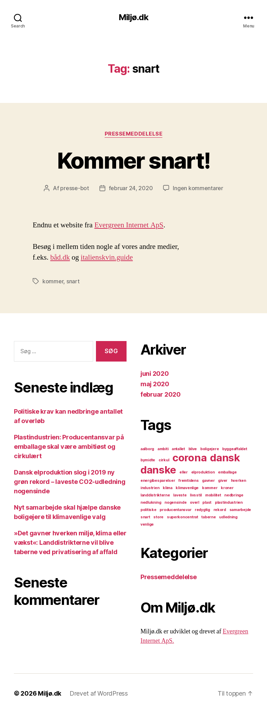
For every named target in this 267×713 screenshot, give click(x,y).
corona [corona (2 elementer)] (189, 458)
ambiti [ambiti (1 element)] (162, 449)
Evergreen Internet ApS (128, 225)
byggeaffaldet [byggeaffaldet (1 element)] (234, 449)
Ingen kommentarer (198, 188)
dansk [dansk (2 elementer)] (225, 458)
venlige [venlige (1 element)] (147, 524)
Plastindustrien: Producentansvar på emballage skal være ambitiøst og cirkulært (69, 447)
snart (73, 281)
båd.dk (60, 257)
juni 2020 (154, 373)
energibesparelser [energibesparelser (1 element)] (157, 480)
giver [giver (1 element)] (222, 480)
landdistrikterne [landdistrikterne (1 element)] (155, 495)
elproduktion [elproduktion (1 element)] (203, 472)
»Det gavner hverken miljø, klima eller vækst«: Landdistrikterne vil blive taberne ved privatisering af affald (70, 542)
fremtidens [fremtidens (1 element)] (188, 480)
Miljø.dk (133, 17)
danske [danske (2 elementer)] (158, 470)
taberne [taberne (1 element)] (208, 517)
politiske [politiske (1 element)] (148, 510)
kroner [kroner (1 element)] (227, 488)
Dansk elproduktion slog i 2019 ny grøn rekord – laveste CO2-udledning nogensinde (70, 482)
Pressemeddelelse (134, 134)
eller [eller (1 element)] (183, 472)
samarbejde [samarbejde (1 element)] (240, 510)
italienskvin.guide (107, 257)
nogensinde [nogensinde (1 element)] (175, 502)
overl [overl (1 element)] (194, 502)
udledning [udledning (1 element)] (228, 517)
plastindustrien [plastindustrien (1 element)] (229, 502)
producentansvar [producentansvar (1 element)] (175, 510)
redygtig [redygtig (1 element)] (202, 510)
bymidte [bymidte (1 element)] (147, 460)
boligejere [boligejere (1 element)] (209, 449)
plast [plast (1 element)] (206, 502)
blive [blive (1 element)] (192, 449)
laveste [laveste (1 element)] (179, 495)
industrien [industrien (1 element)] (149, 488)
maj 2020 (154, 384)
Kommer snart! (133, 160)
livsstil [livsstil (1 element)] (196, 495)
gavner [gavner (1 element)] (208, 480)
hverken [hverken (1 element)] (238, 480)
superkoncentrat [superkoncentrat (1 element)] (182, 517)
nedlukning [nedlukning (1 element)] (150, 502)
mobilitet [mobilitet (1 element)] (213, 495)
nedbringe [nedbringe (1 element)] (233, 495)
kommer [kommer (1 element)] (209, 488)
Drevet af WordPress (99, 693)
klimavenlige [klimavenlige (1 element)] (187, 488)
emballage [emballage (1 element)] (227, 472)
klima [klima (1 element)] (167, 488)
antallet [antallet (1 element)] (178, 449)
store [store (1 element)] (158, 517)
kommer (52, 281)
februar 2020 (160, 394)
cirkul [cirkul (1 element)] (164, 460)
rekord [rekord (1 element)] (219, 510)
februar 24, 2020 (131, 188)
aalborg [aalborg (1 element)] (147, 449)
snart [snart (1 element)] (145, 517)
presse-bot (74, 188)
